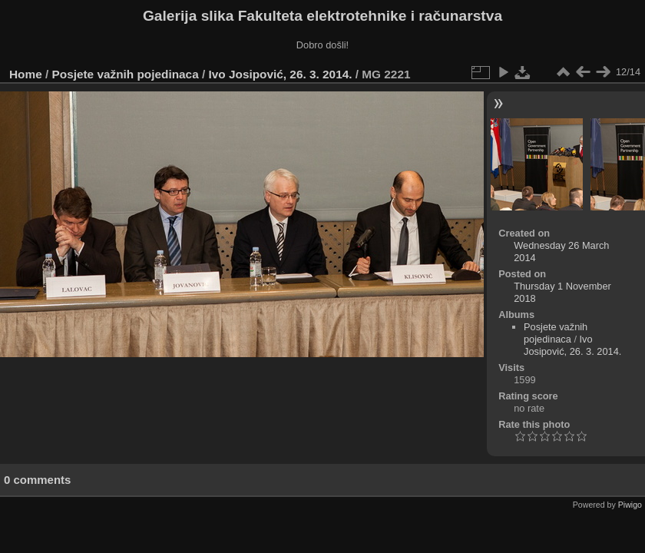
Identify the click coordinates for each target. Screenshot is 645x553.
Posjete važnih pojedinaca (125, 74)
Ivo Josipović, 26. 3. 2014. (280, 74)
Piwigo (630, 504)
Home (25, 74)
